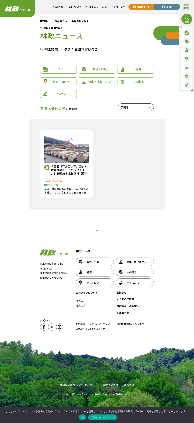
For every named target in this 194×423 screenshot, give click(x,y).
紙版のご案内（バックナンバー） (78, 384)
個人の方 (81, 300)
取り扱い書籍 (110, 384)
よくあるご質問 (125, 299)
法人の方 (81, 305)
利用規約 (80, 323)
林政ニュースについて (129, 306)
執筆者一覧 (123, 312)
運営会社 (129, 384)
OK (82, 417)
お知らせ (122, 292)
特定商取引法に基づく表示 (130, 323)
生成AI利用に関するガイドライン (93, 328)
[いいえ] (189, 415)
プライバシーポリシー (100, 323)
